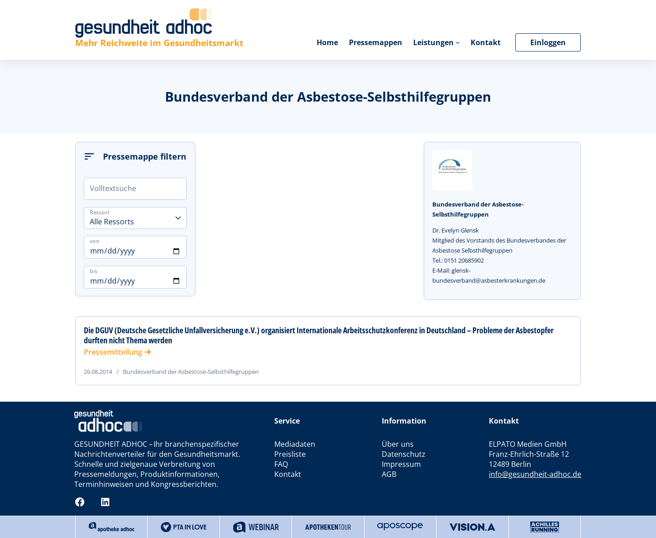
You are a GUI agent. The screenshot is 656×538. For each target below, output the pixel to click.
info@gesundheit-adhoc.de (535, 474)
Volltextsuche (113, 188)
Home (327, 42)
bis (93, 271)
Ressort (100, 212)
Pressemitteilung (113, 352)
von (94, 241)
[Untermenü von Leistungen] (458, 42)
